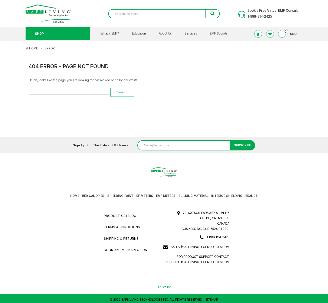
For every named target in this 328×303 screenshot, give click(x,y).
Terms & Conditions (122, 225)
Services (193, 33)
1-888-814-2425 (218, 235)
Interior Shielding (226, 193)
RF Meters (144, 193)
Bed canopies (93, 193)
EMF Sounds (218, 33)
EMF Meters (166, 193)
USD (295, 34)
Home (33, 48)
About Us (168, 33)
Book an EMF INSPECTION (125, 247)
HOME (74, 193)
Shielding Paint (120, 193)
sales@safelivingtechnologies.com (200, 245)
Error (50, 48)
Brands (251, 193)
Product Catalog (120, 213)
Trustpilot (164, 285)
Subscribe (242, 143)
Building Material (193, 193)
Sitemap (211, 297)
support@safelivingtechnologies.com (197, 260)
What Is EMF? (112, 33)
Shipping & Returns (121, 236)
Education (141, 33)
